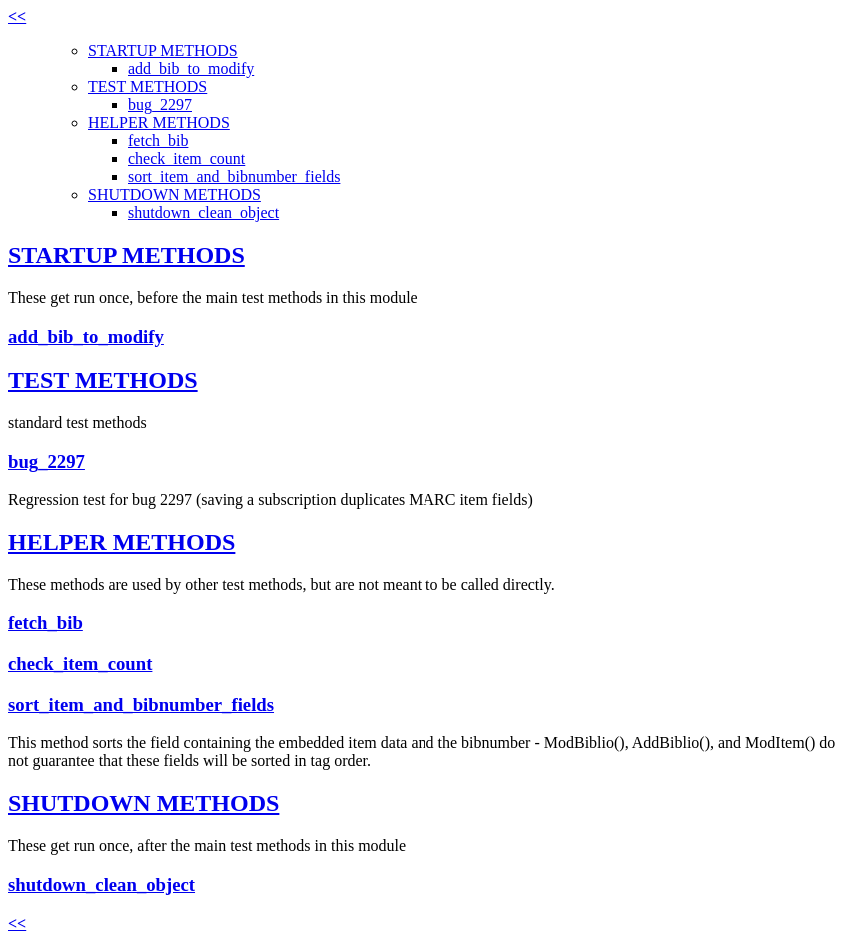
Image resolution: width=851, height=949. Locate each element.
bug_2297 (160, 104)
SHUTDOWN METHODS (174, 194)
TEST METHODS (147, 86)
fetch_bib (158, 140)
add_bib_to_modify (191, 68)
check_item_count (186, 158)
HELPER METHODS (159, 122)
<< (17, 16)
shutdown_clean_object (203, 212)
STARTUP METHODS (163, 50)
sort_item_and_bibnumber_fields (234, 176)
